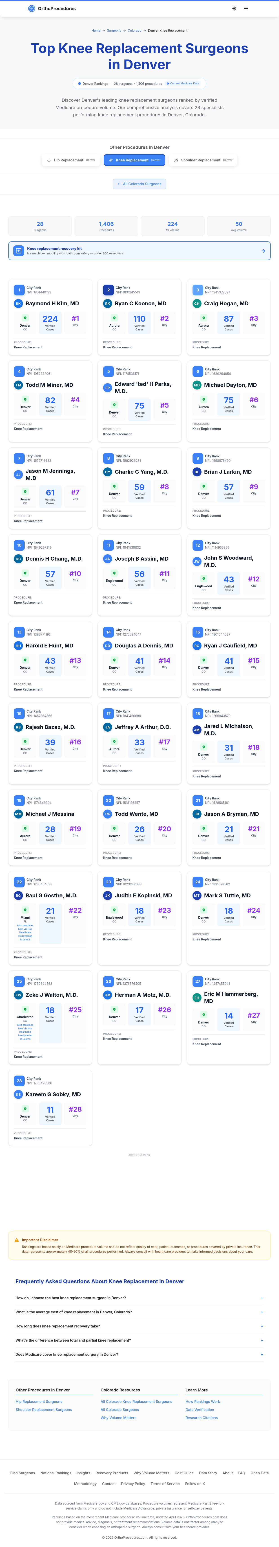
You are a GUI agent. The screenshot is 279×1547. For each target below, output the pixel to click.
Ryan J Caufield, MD (230, 645)
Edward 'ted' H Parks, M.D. (143, 387)
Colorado (135, 30)
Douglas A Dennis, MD (144, 645)
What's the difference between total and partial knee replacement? (73, 1340)
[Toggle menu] (246, 8)
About (228, 1473)
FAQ (241, 1473)
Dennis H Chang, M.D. (54, 558)
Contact (109, 1483)
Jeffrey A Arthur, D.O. (143, 727)
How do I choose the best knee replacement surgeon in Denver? (71, 1298)
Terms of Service (165, 1483)
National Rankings (55, 1473)
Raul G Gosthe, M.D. (52, 895)
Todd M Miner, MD (49, 385)
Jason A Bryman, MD (231, 814)
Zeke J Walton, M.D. (52, 995)
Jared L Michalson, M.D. (229, 730)
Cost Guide (184, 1473)
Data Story (208, 1473)
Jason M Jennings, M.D (50, 474)
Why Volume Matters (118, 1417)
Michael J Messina (50, 814)
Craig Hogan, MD (226, 303)
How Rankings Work (203, 1401)
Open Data (260, 1473)
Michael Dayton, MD (230, 385)
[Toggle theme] (234, 8)
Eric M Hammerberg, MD (231, 997)
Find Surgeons (22, 1473)
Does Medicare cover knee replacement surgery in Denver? (67, 1354)
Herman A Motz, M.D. (143, 995)
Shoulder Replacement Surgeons (44, 1409)
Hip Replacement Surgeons (39, 1401)
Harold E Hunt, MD (49, 645)
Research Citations (202, 1417)
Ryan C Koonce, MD (140, 303)
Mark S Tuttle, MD (227, 895)
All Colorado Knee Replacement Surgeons (136, 1401)
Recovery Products (112, 1473)
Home (96, 30)
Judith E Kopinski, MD (143, 895)
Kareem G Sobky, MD (53, 1094)
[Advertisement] (139, 1189)
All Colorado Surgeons (120, 1409)
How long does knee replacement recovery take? (58, 1326)
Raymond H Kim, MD (52, 303)
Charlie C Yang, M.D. (142, 472)
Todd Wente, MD (136, 814)
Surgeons (114, 30)
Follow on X (195, 1483)
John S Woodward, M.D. (229, 561)
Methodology (85, 1483)
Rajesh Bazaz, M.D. (51, 727)
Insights (83, 1473)
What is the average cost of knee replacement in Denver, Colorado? (74, 1312)
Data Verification (200, 1409)
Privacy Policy (133, 1483)
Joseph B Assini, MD (141, 558)
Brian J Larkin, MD (228, 472)
